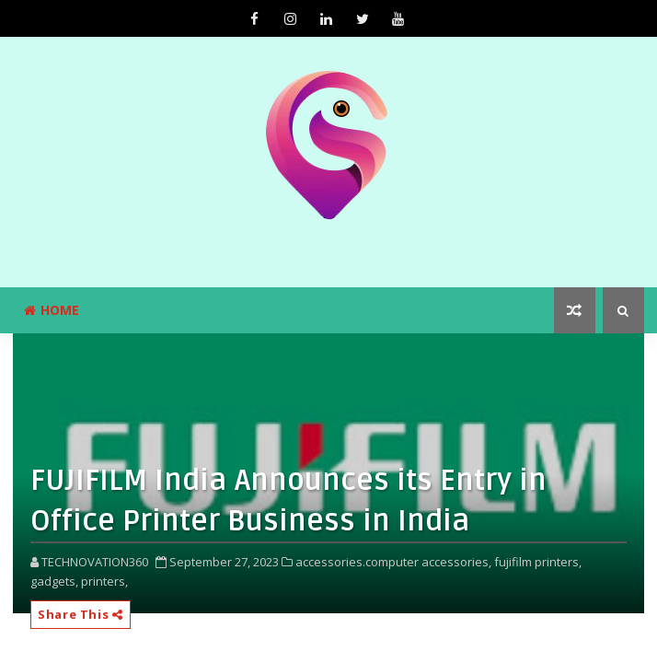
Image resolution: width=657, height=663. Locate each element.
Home (51, 310)
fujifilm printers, (538, 561)
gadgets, (54, 581)
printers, (104, 581)
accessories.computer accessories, (393, 561)
